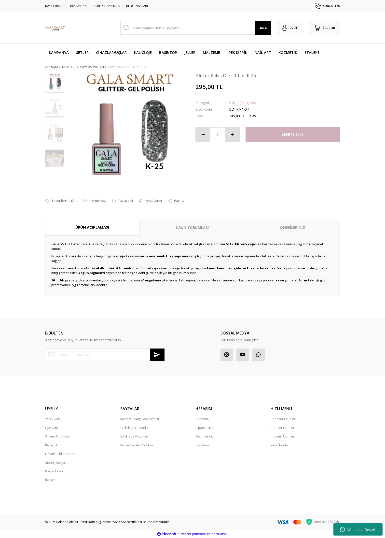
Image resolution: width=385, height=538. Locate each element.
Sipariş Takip (204, 428)
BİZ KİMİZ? (78, 5)
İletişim (50, 480)
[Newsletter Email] (105, 355)
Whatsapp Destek (358, 529)
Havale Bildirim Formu (61, 454)
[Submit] (157, 355)
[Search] (195, 28)
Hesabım (202, 419)
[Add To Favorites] (61, 201)
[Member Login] (290, 28)
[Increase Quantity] (232, 135)
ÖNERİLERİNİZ (292, 227)
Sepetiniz (202, 445)
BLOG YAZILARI (137, 5)
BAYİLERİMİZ (54, 5)
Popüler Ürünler (282, 428)
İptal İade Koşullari (134, 437)
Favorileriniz (204, 437)
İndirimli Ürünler (282, 437)
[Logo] (55, 28)
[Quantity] (217, 135)
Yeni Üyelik (53, 419)
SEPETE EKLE (292, 135)
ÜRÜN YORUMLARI (192, 227)
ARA (263, 28)
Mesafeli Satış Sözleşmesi (139, 419)
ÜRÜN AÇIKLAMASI (92, 227)
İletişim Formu (55, 445)
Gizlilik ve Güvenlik (134, 428)
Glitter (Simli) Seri (242, 103)
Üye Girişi (52, 428)
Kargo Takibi (54, 471)
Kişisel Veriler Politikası (137, 445)
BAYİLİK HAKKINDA (106, 5)
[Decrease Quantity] (203, 135)
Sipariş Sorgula (56, 463)
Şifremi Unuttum (57, 437)
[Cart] (324, 28)
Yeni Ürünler (280, 445)
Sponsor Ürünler (283, 419)
